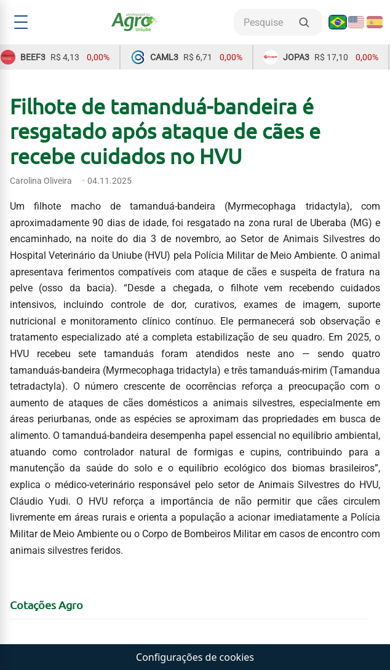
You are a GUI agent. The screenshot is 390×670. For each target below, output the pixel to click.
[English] (356, 22)
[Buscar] (304, 22)
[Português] (338, 22)
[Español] (375, 22)
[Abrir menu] (20, 22)
